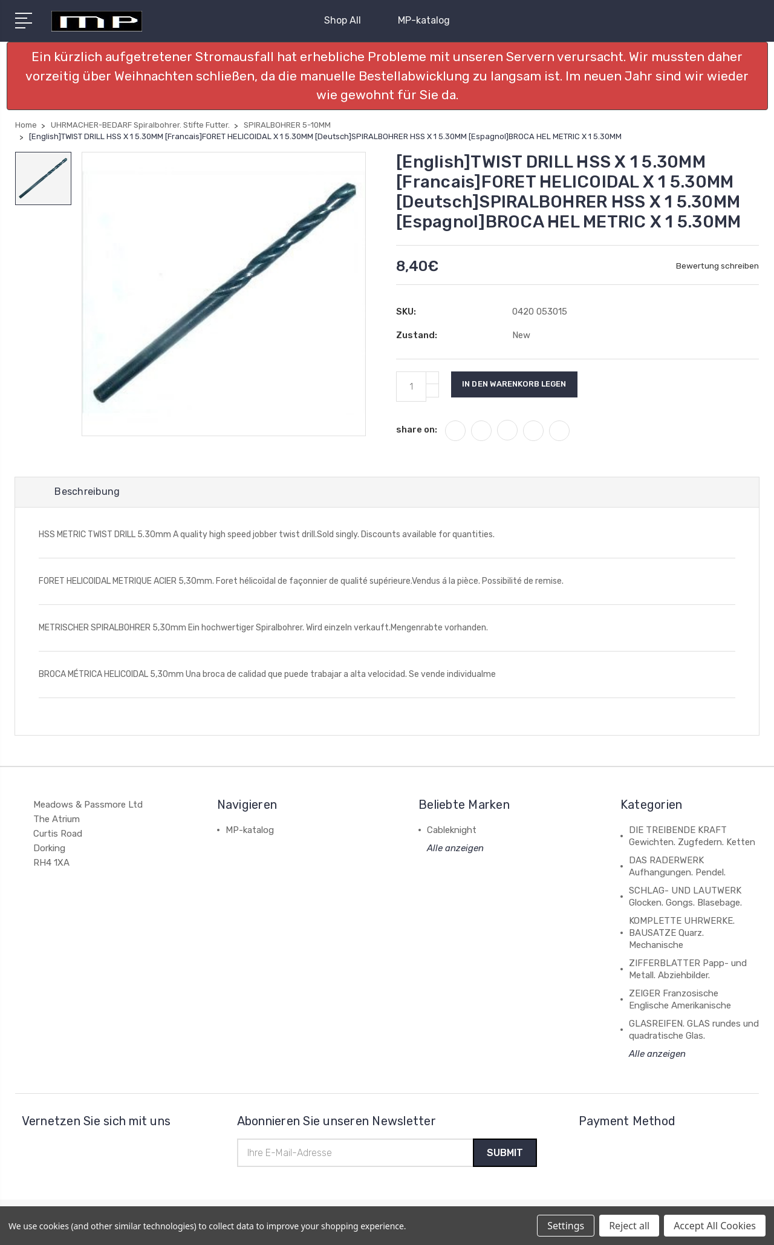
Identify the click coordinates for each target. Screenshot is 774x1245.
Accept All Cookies (715, 1225)
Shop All (347, 20)
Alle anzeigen (455, 849)
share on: (416, 429)
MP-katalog (424, 20)
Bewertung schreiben (717, 266)
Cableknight (451, 831)
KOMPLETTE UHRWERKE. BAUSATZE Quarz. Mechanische (682, 934)
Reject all (629, 1225)
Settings (565, 1225)
